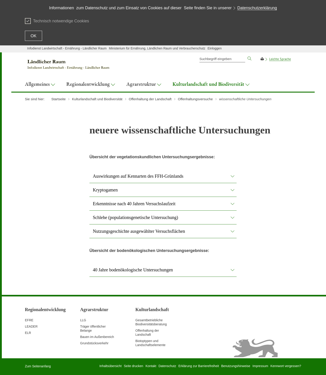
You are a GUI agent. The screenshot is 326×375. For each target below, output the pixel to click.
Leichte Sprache (280, 59)
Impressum (260, 366)
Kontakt (151, 366)
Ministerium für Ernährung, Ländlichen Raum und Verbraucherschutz (157, 48)
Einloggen (215, 48)
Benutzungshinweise (235, 366)
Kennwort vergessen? (286, 366)
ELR (28, 333)
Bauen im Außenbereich (97, 337)
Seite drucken (133, 366)
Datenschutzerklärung (257, 8)
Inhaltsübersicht (110, 366)
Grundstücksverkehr (94, 343)
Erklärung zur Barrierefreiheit (198, 366)
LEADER (31, 326)
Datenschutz (167, 366)
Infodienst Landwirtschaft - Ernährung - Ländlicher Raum (67, 48)
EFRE (29, 320)
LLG (83, 320)
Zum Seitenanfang (38, 366)
